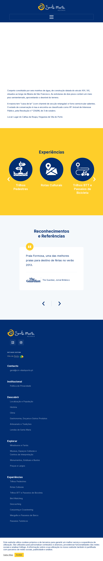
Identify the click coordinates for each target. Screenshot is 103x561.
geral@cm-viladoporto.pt (21, 370)
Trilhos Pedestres (18, 481)
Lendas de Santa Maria (20, 429)
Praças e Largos (17, 466)
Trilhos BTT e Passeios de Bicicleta (26, 492)
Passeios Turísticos (19, 521)
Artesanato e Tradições (21, 424)
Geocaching (15, 504)
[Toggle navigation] (51, 17)
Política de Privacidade (20, 386)
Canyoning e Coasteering (21, 509)
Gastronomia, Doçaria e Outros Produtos (28, 418)
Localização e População (21, 401)
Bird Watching (16, 498)
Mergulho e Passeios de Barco (24, 515)
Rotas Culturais (17, 487)
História (13, 407)
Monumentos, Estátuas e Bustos (25, 460)
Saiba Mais (8, 555)
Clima (12, 412)
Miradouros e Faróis (19, 445)
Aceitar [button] (19, 555)
